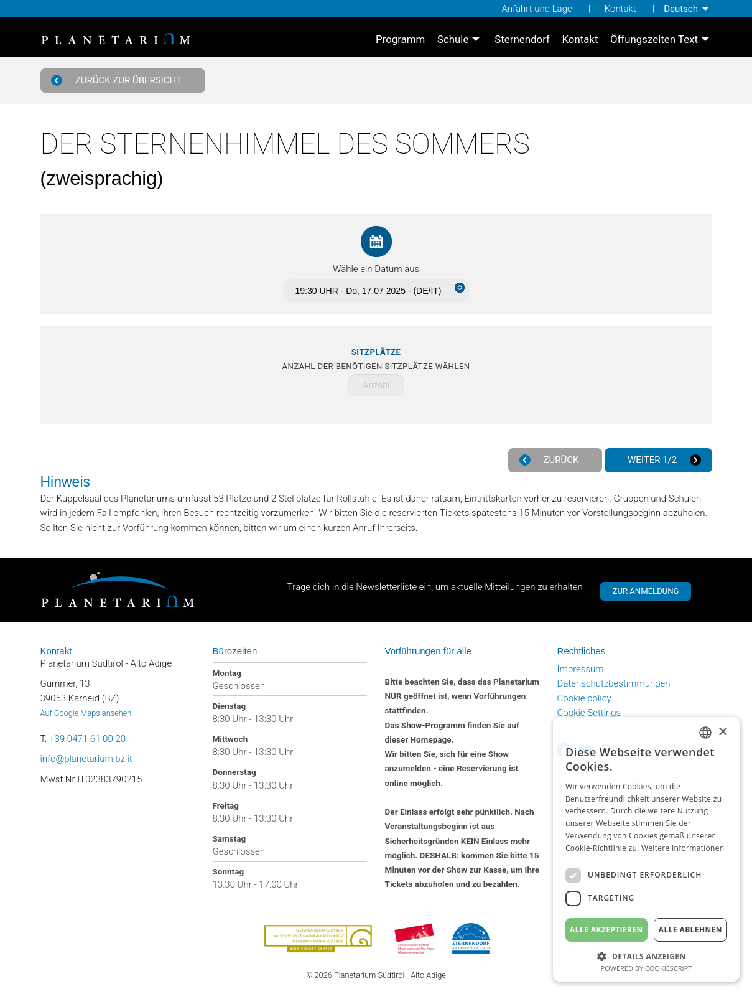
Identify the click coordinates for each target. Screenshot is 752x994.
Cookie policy (584, 698)
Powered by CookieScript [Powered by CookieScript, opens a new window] (646, 968)
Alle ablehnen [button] (690, 929)
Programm (400, 40)
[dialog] (646, 849)
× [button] (722, 732)
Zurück (550, 460)
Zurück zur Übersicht (118, 81)
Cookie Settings (589, 712)
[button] (646, 955)
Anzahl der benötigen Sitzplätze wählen (376, 359)
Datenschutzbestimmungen (614, 683)
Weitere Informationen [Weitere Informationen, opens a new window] (683, 848)
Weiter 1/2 (663, 460)
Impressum (580, 669)
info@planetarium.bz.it (86, 758)
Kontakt (620, 8)
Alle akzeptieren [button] (606, 929)
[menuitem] (688, 8)
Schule (452, 40)
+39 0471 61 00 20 (87, 738)
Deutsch (681, 8)
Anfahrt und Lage (536, 8)
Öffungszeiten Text (654, 40)
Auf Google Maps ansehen (86, 713)
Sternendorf (522, 40)
